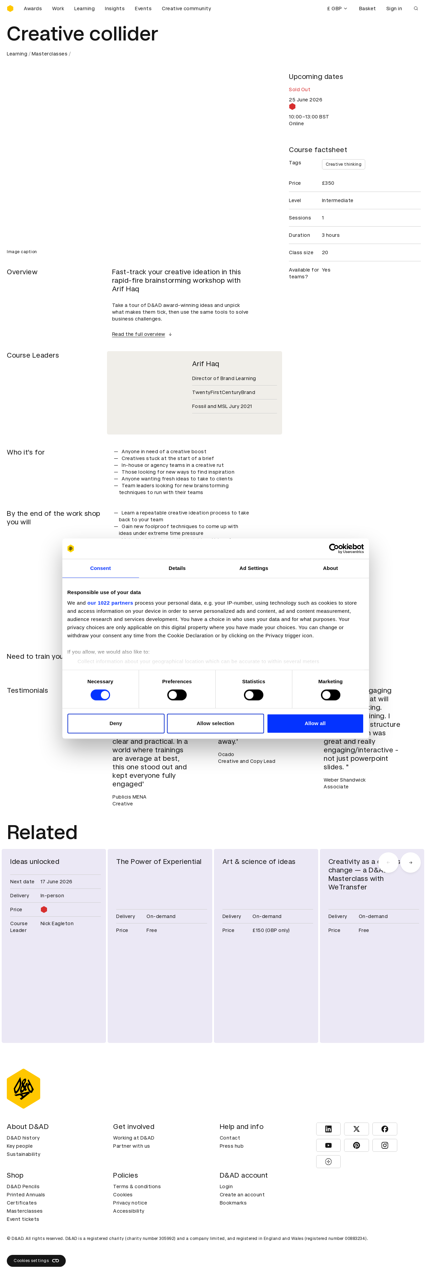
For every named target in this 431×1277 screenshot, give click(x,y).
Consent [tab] (100, 568)
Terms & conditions (137, 1186)
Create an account (242, 1194)
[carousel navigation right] (410, 862)
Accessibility (128, 1211)
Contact (230, 1138)
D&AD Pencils (23, 1186)
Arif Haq (205, 364)
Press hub (232, 1146)
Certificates (22, 1203)
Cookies (123, 1194)
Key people (20, 1146)
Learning (84, 8)
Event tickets (23, 1219)
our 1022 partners (110, 603)
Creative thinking (344, 164)
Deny (115, 723)
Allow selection (215, 723)
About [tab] (330, 568)
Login (226, 1186)
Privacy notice (130, 1203)
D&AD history (23, 1138)
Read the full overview (143, 334)
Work (58, 8)
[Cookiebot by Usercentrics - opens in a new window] (334, 548)
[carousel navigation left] (388, 862)
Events (143, 8)
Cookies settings (36, 1260)
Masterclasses (50, 53)
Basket (367, 8)
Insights (115, 8)
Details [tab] (177, 568)
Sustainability (23, 1154)
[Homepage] (10, 8)
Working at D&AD (134, 1138)
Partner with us (131, 1146)
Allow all (315, 723)
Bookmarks (233, 1203)
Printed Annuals (26, 1194)
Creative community (186, 8)
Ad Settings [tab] (254, 568)
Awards (33, 8)
